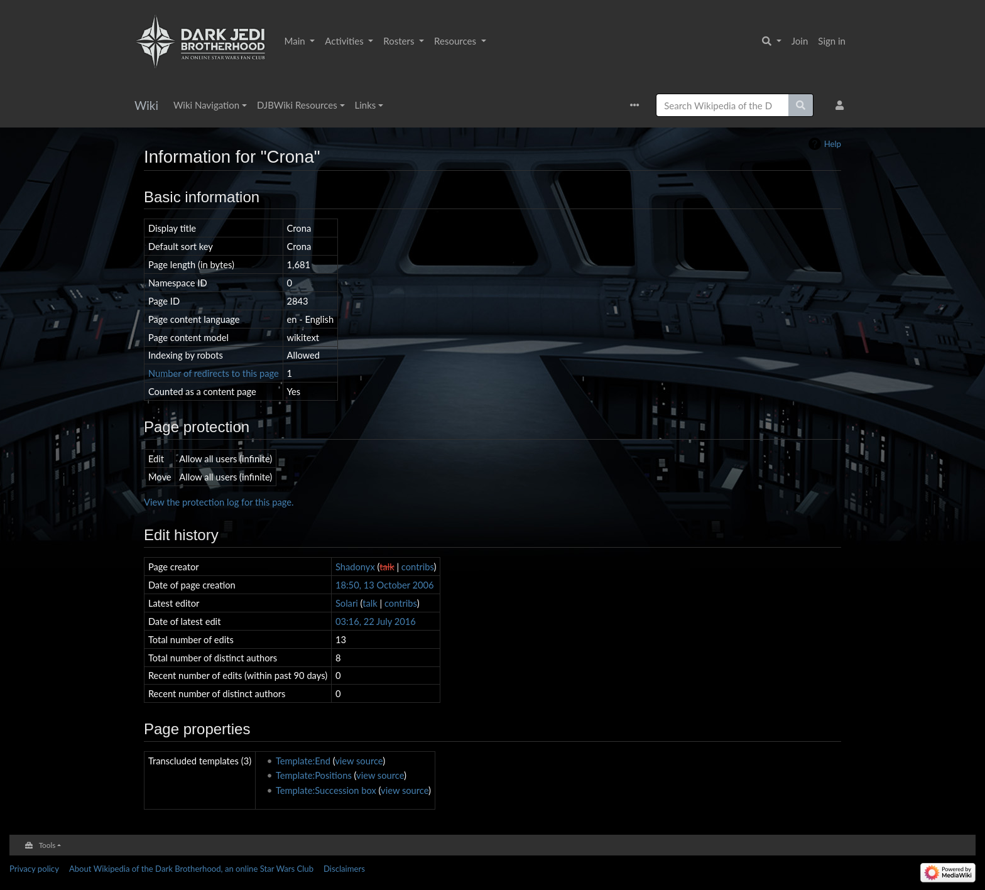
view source (359, 760)
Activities (345, 40)
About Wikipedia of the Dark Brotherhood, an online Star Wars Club (191, 869)
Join (800, 40)
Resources (456, 40)
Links (365, 105)
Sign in (832, 40)
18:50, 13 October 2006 (384, 584)
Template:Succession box (326, 790)
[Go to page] (801, 105)
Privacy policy (34, 869)
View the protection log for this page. (219, 501)
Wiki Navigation (206, 105)
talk (387, 566)
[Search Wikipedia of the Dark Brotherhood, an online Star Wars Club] (722, 105)
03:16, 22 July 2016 (375, 621)
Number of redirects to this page (213, 373)
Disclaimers (344, 869)
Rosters (399, 40)
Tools (47, 844)
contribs (417, 566)
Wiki (146, 105)
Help (832, 144)
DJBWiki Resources (297, 105)
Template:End (303, 760)
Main (296, 40)
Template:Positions (314, 775)
